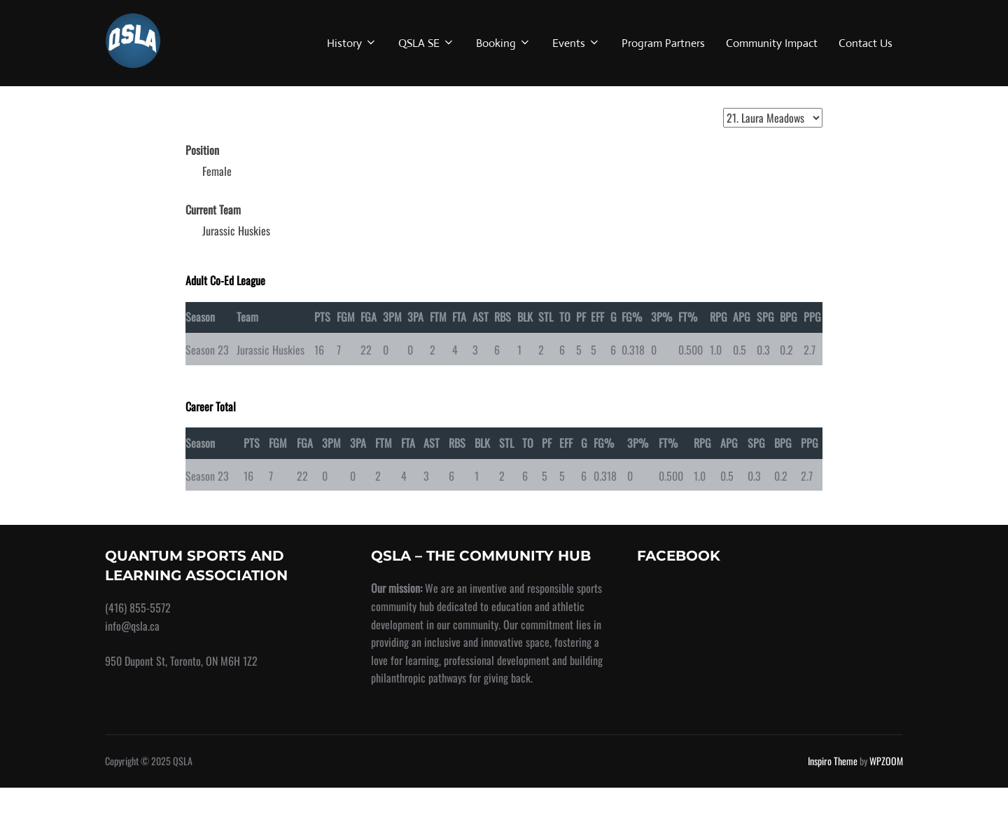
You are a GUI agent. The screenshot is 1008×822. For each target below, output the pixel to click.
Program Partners (663, 43)
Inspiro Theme (833, 795)
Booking (503, 43)
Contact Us (865, 43)
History (352, 43)
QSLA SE (426, 43)
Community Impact (772, 43)
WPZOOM (886, 795)
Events (576, 43)
